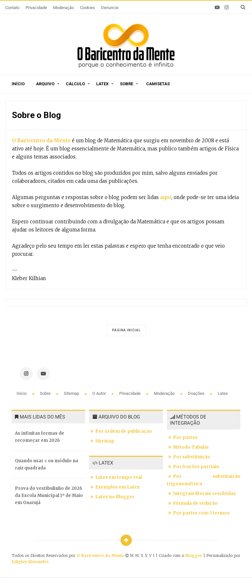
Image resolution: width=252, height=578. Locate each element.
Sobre (126, 83)
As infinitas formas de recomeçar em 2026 (39, 437)
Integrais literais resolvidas (204, 493)
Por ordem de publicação (123, 431)
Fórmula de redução (195, 503)
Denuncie (110, 7)
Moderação (63, 7)
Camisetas (158, 83)
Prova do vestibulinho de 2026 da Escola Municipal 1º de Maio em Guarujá (49, 495)
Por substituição (191, 457)
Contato (12, 7)
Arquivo (45, 83)
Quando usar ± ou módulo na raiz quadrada (46, 464)
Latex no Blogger (114, 497)
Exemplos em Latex (117, 487)
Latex (102, 83)
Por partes (185, 437)
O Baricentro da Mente (41, 140)
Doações (196, 393)
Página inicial (126, 330)
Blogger (193, 555)
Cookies (87, 7)
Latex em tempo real (118, 477)
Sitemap (72, 393)
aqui (165, 197)
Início (18, 83)
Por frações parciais (196, 466)
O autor (99, 393)
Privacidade (36, 7)
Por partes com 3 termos (201, 513)
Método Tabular (191, 447)
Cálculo (75, 83)
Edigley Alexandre (30, 561)
